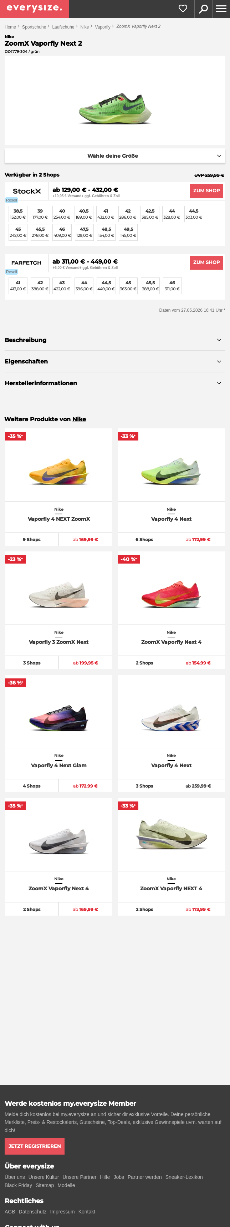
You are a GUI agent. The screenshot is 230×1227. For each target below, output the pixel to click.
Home (10, 27)
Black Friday (18, 1185)
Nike (84, 27)
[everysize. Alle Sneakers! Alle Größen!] (34, 9)
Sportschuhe (34, 27)
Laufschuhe (63, 27)
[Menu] (221, 9)
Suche (203, 9)
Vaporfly (103, 27)
